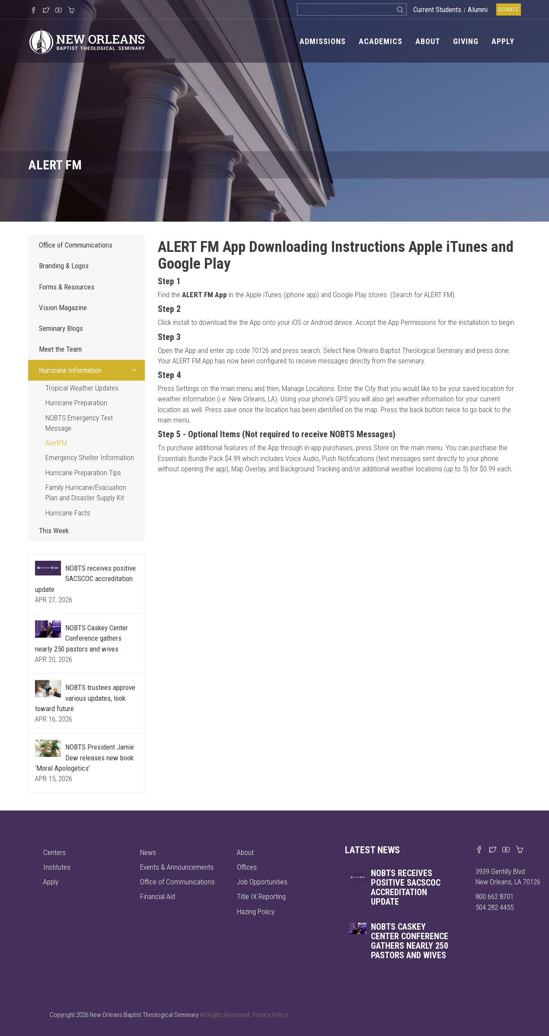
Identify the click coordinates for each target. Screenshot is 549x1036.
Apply (503, 41)
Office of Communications (75, 245)
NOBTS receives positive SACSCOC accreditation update (85, 579)
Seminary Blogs (61, 328)
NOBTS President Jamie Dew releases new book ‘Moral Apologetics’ (84, 757)
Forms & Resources (66, 287)
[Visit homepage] (86, 40)
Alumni (478, 9)
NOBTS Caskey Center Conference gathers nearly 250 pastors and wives (81, 638)
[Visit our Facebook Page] (33, 10)
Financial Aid (157, 896)
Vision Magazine (63, 307)
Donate (508, 9)
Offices (247, 867)
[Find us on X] (492, 850)
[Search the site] (345, 9)
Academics (380, 41)
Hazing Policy (255, 911)
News (148, 852)
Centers (54, 852)
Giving (466, 41)
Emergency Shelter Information (89, 457)
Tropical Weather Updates (81, 388)
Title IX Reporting (261, 896)
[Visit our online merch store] (71, 10)
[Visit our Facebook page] (479, 850)
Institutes (56, 867)
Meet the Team (60, 349)
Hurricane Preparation (76, 402)
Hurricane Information (89, 370)
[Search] (400, 9)
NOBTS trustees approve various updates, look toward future (85, 698)
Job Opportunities (262, 881)
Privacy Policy (270, 1015)
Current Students (437, 9)
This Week (54, 530)
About (427, 41)
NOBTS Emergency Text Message (79, 422)
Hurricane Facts (67, 512)
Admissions (323, 41)
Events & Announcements (177, 867)
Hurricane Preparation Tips (83, 472)
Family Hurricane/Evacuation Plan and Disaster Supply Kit (85, 492)
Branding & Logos (64, 265)
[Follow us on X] (46, 10)
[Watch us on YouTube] (58, 10)
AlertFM (56, 443)
